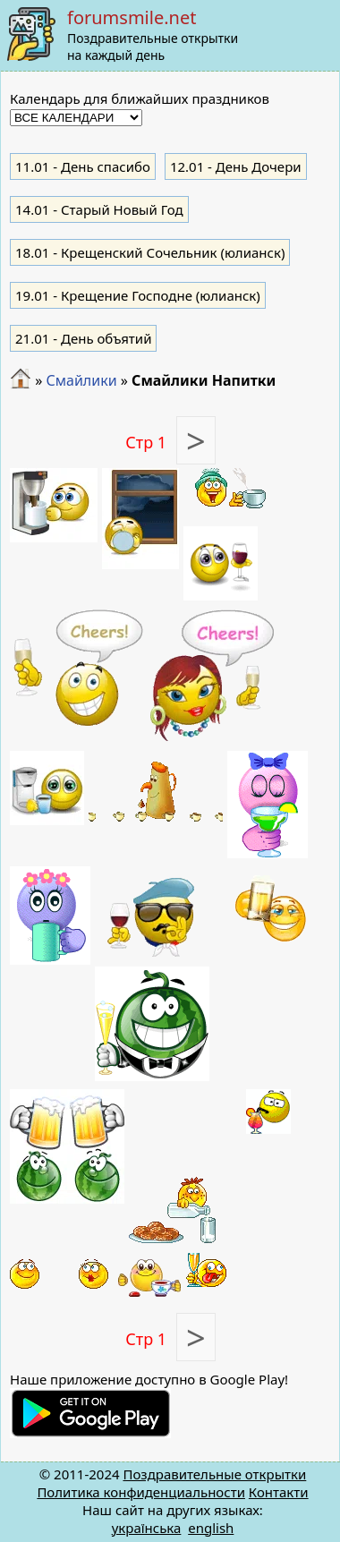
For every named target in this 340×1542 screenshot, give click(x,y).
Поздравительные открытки (214, 1474)
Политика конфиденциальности (141, 1492)
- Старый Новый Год (99, 209)
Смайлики (81, 380)
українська (147, 1528)
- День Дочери (236, 166)
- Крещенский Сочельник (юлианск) (150, 252)
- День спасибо (82, 166)
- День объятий (83, 338)
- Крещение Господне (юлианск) (137, 295)
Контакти (279, 1492)
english (211, 1528)
